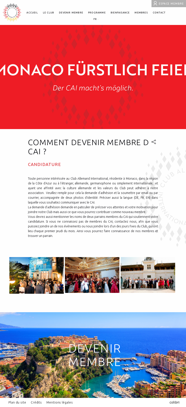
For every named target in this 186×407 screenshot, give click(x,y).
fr (96, 19)
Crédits (36, 402)
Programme (97, 12)
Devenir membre (71, 12)
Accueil (32, 12)
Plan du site (17, 402)
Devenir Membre (95, 355)
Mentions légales (59, 402)
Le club (48, 12)
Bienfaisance (120, 12)
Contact (159, 12)
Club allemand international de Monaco (12, 12)
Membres (141, 12)
